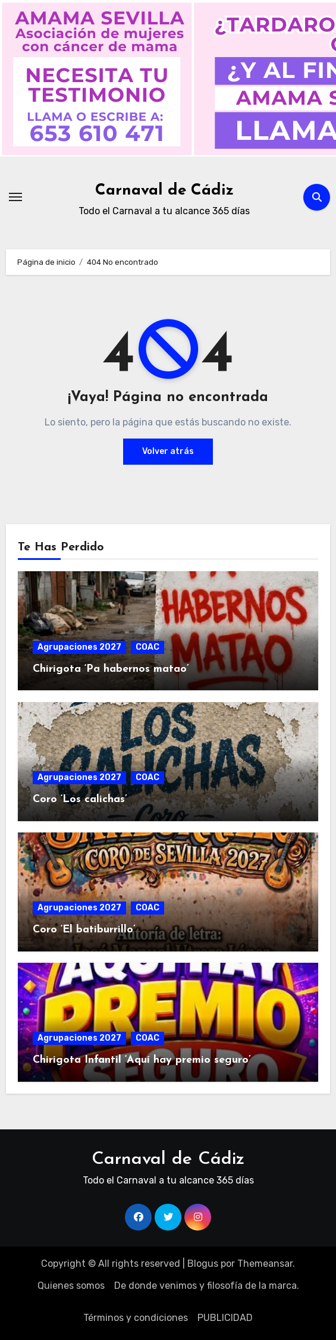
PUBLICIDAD (225, 1317)
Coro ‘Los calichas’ (80, 799)
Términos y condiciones (135, 1317)
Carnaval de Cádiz (164, 191)
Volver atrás (168, 451)
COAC (147, 647)
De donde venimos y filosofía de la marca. (206, 1285)
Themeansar (265, 1263)
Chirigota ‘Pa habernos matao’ (111, 669)
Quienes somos (71, 1285)
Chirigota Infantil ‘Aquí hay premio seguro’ (142, 1060)
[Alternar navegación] (15, 197)
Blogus (202, 1263)
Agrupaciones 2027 (79, 647)
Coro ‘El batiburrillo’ (84, 929)
